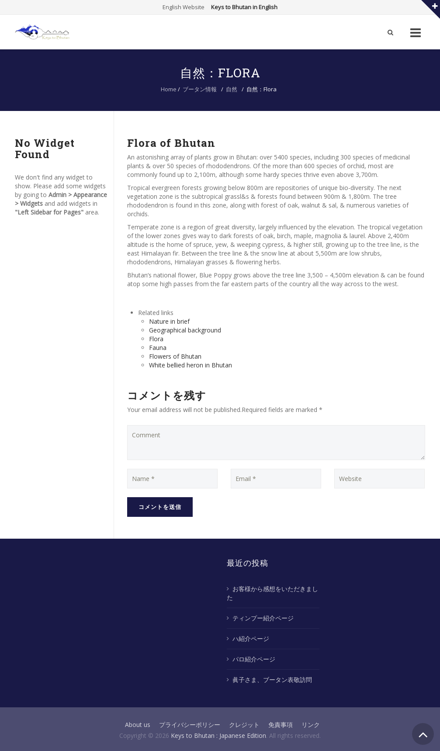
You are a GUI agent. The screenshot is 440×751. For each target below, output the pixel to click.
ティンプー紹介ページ (263, 618)
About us (137, 724)
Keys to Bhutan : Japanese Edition (218, 735)
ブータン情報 (200, 89)
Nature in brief (169, 321)
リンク (310, 724)
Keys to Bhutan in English (244, 7)
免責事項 (280, 724)
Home (169, 89)
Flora (156, 339)
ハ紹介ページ (250, 638)
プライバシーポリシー (189, 724)
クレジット (244, 724)
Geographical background (185, 330)
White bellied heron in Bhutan (190, 365)
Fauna (157, 347)
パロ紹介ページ (253, 659)
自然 (231, 89)
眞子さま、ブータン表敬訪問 (272, 679)
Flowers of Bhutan (175, 356)
